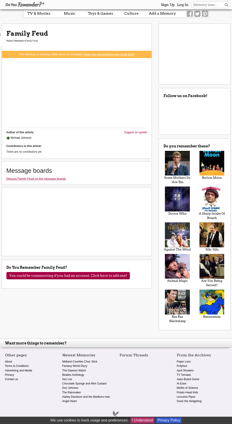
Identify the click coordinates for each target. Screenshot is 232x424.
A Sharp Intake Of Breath (212, 203)
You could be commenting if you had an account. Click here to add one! (68, 276)
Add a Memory (162, 13)
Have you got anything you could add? (109, 54)
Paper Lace (184, 361)
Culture (131, 13)
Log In (182, 5)
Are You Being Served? (212, 270)
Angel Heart (69, 401)
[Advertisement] (76, 92)
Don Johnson (70, 387)
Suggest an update (135, 132)
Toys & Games (100, 13)
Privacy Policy (169, 420)
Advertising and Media (18, 370)
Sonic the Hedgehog (189, 401)
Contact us (11, 379)
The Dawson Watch (74, 370)
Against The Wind (177, 236)
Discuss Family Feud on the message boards (36, 178)
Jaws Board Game (188, 379)
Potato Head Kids (187, 392)
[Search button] (226, 4)
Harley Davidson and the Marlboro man (86, 396)
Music (69, 13)
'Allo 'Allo (212, 236)
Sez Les (67, 379)
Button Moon (212, 165)
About (8, 361)
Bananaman (212, 304)
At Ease (181, 383)
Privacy (9, 374)
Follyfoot (182, 366)
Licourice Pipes (186, 396)
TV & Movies (38, 13)
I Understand (142, 420)
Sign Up (168, 5)
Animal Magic (177, 268)
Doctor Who (177, 201)
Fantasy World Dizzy (74, 366)
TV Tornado (184, 374)
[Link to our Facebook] (190, 14)
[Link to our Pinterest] (205, 14)
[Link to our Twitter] (197, 14)
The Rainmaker (71, 392)
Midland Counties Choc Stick (79, 361)
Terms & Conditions (17, 366)
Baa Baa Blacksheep (177, 306)
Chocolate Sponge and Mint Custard (84, 383)
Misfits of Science (187, 387)
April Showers (185, 370)
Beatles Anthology (73, 374)
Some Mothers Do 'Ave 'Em (177, 167)
